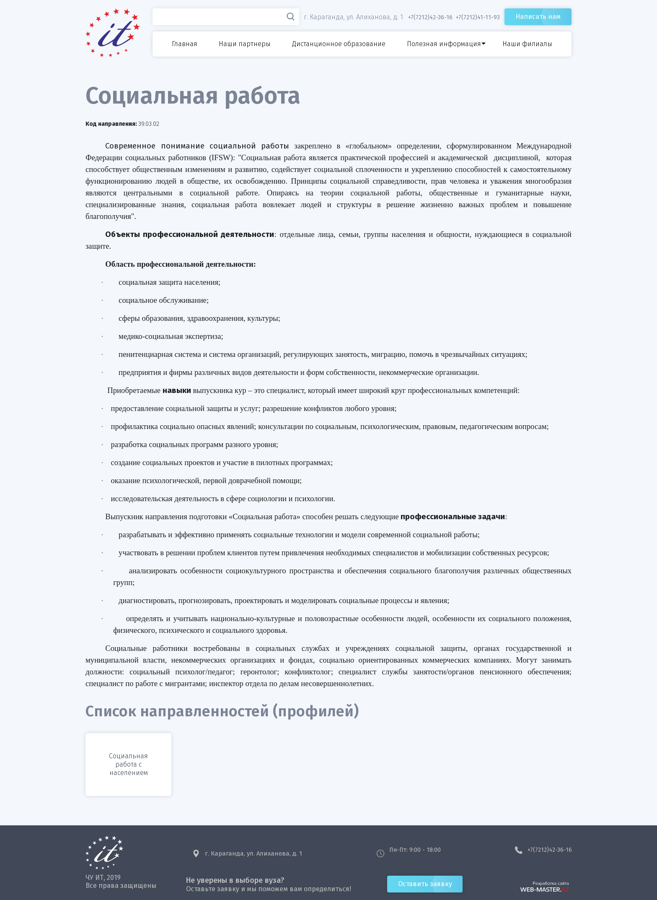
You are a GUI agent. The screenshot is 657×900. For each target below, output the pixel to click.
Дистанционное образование (338, 44)
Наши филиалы (527, 44)
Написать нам (538, 17)
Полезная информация (444, 44)
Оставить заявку (425, 884)
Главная (184, 44)
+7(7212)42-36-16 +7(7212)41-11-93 (454, 17)
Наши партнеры (245, 44)
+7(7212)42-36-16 (550, 849)
